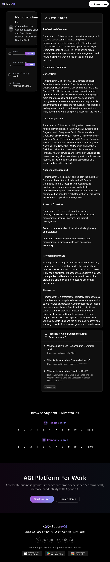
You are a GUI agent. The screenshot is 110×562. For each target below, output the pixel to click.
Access (29, 53)
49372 (89, 429)
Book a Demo (68, 499)
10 (75, 429)
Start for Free (42, 499)
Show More (50, 387)
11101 (89, 446)
